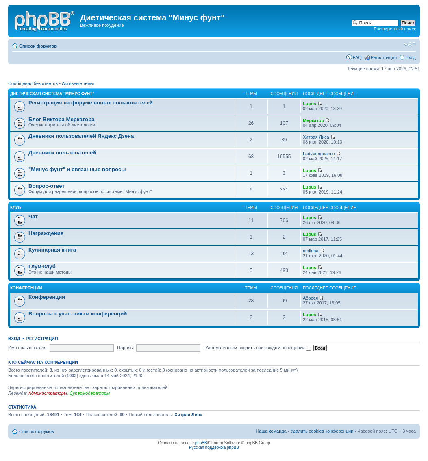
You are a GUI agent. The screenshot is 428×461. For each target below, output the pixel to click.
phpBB (201, 443)
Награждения (46, 233)
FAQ (357, 57)
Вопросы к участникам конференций (77, 314)
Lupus (309, 103)
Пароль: (125, 347)
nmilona (311, 250)
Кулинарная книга (52, 250)
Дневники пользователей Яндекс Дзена (81, 136)
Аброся (310, 298)
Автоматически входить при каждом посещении (258, 347)
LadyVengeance (319, 153)
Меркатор (313, 120)
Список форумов (38, 45)
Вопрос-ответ (46, 186)
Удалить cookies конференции (322, 430)
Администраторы (47, 393)
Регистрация (384, 57)
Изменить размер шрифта (410, 44)
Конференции (26, 288)
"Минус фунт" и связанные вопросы (77, 169)
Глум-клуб (42, 266)
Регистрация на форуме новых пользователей (90, 103)
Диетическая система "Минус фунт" (52, 93)
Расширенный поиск (395, 28)
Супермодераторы (90, 393)
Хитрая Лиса (316, 137)
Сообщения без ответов (33, 83)
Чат (33, 216)
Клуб (15, 207)
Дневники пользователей (62, 153)
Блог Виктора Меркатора (61, 119)
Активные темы (78, 83)
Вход (411, 57)
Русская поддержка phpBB (214, 447)
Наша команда (271, 430)
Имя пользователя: (28, 347)
